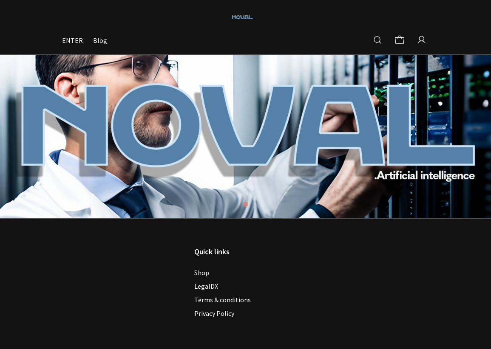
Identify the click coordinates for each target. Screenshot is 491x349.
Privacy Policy (214, 313)
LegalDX (206, 286)
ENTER (72, 40)
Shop (201, 272)
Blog (100, 40)
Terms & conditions (222, 300)
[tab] (245, 204)
